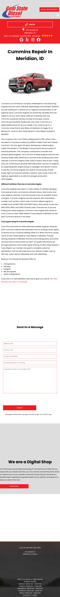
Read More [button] (14, 479)
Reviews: (40, 35)
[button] (21, 40)
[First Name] (30, 343)
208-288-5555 (35, 540)
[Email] (30, 356)
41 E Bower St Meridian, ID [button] (30, 31)
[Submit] (19, 400)
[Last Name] (30, 350)
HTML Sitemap (30, 593)
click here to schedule (17, 282)
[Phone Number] (30, 363)
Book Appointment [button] (49, 9)
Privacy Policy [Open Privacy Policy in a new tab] (30, 591)
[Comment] (30, 380)
